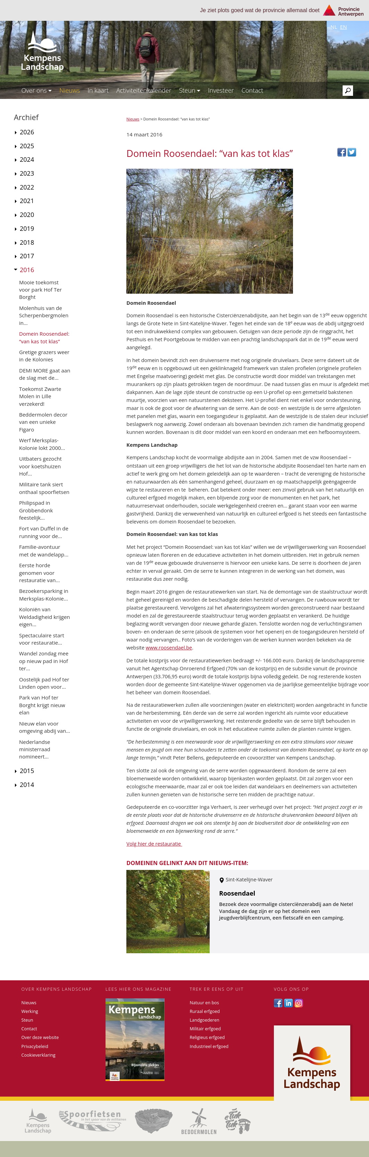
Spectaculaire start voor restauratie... (41, 639)
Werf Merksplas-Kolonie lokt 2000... (42, 444)
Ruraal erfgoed (205, 1011)
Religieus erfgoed (207, 1037)
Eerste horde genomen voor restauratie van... (39, 573)
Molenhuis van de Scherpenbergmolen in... (43, 315)
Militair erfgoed (205, 1029)
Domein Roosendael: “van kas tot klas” (44, 337)
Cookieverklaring (39, 1055)
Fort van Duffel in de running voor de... (43, 532)
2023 (27, 173)
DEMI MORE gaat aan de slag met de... (44, 374)
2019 (27, 228)
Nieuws (69, 90)
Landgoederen (204, 1020)
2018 (27, 242)
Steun (190, 90)
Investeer (221, 90)
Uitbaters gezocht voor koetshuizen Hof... (40, 466)
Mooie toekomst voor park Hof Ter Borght (40, 290)
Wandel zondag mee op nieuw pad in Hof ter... (43, 661)
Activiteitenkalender (143, 90)
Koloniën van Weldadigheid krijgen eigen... (44, 617)
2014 (27, 784)
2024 (27, 159)
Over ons (37, 90)
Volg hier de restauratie (154, 843)
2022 (27, 187)
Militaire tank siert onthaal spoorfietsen (44, 488)
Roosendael (237, 893)
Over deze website (40, 1037)
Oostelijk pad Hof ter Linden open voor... (44, 683)
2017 (27, 256)
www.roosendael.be (169, 647)
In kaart (98, 90)
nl (333, 26)
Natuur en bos (204, 1003)
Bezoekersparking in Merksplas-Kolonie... (43, 594)
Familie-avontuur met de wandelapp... (43, 550)
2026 (27, 132)
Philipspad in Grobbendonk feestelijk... (36, 510)
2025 (27, 146)
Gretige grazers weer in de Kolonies (44, 356)
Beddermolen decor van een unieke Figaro (43, 422)
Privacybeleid (35, 1046)
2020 (27, 214)
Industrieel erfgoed (209, 1046)
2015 (27, 770)
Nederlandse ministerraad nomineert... (34, 749)
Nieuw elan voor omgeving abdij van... (44, 727)
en (343, 26)
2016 (27, 270)
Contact (252, 90)
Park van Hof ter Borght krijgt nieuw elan (42, 705)
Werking (30, 1011)
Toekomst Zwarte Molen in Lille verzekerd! (40, 396)
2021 (27, 200)
